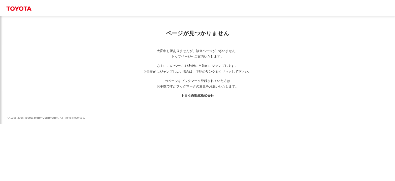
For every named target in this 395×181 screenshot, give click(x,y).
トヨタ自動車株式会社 (197, 96)
